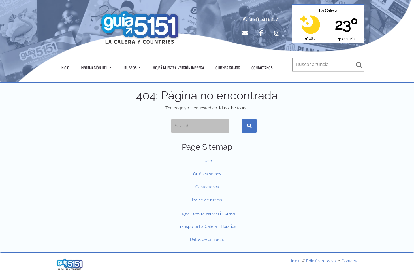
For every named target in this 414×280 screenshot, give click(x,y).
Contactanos (262, 68)
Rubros (132, 68)
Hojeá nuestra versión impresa (178, 68)
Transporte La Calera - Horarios (207, 226)
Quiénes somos (227, 68)
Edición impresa (321, 261)
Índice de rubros (207, 200)
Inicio (65, 68)
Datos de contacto (207, 239)
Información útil (96, 68)
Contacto (350, 261)
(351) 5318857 (260, 19)
